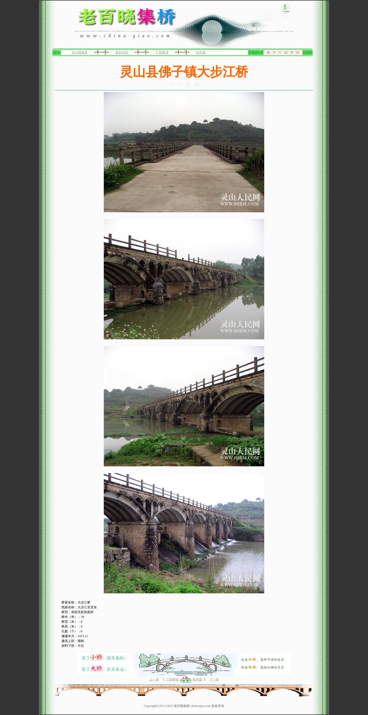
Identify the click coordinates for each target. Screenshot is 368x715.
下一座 (214, 679)
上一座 (154, 679)
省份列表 (121, 52)
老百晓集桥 (80, 52)
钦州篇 (201, 52)
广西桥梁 (162, 52)
